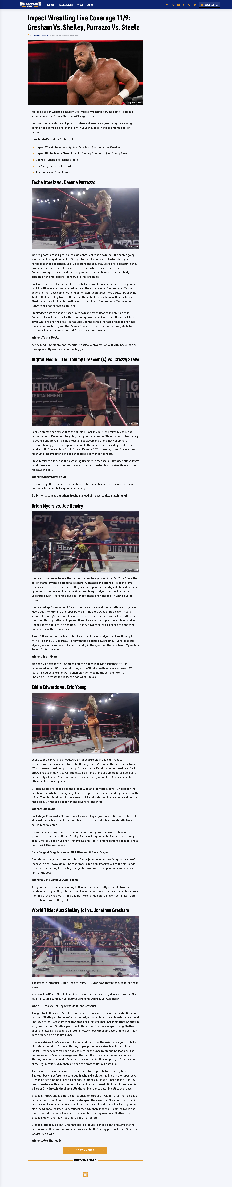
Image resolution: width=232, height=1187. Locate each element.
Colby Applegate (40, 35)
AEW (90, 5)
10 (77, 1150)
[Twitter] (172, 5)
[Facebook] (167, 5)
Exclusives (65, 5)
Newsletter (209, 4)
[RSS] (195, 5)
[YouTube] (178, 5)
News (51, 5)
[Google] (189, 5)
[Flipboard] (184, 5)
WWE (80, 5)
